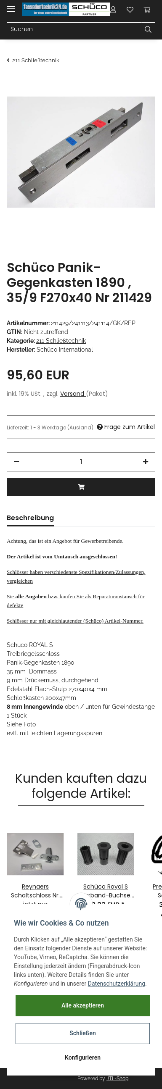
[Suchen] (74, 29)
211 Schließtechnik (61, 340)
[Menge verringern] (16, 462)
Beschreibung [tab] (30, 518)
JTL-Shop (117, 1078)
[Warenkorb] (146, 9)
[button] (113, 9)
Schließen (82, 1033)
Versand (73, 393)
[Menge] (81, 462)
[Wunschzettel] (130, 9)
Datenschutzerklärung (116, 983)
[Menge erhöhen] (145, 462)
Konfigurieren (83, 1057)
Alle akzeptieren (82, 1005)
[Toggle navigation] (11, 5)
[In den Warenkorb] (81, 487)
